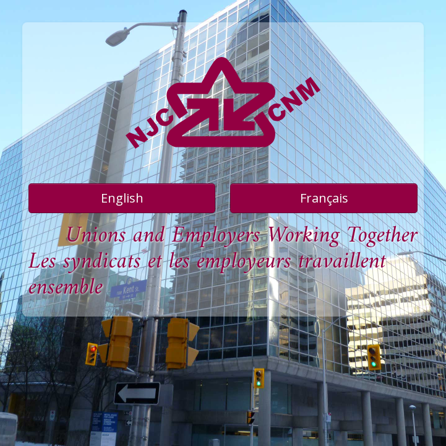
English (122, 198)
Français (324, 198)
